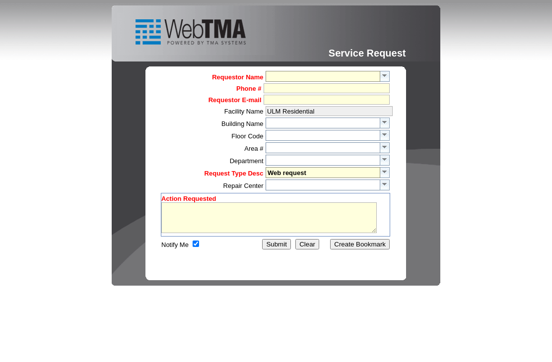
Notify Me (175, 250)
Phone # (249, 88)
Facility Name (244, 111)
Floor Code (247, 136)
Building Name (242, 123)
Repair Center (243, 185)
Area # (253, 148)
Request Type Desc (234, 173)
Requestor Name (237, 77)
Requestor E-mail (235, 100)
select (385, 76)
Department (247, 161)
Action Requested (188, 198)
